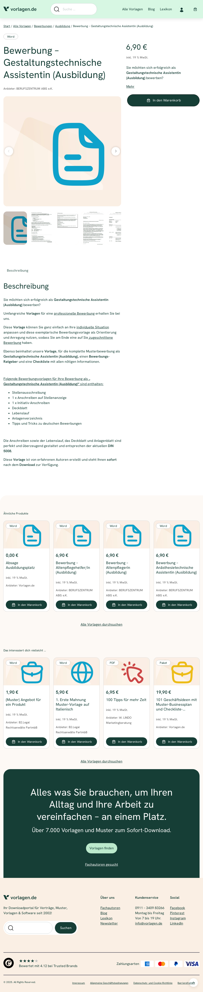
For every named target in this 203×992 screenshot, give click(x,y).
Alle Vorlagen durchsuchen (101, 624)
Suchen (66, 928)
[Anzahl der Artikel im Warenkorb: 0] (195, 9)
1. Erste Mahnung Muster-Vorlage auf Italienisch (72, 704)
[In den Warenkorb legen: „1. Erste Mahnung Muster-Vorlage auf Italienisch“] (76, 741)
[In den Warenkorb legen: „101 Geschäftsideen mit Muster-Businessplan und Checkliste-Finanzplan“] (176, 741)
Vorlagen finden (101, 848)
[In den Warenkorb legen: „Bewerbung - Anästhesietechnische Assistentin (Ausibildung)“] (176, 604)
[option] (41, 228)
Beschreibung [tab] (17, 270)
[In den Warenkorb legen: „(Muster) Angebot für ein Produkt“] (26, 741)
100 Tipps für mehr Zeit (126, 699)
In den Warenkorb (167, 100)
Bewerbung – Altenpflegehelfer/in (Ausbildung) (73, 567)
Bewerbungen (43, 26)
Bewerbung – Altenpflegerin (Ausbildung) (118, 567)
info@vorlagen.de (148, 923)
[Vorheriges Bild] (9, 151)
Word (10, 36)
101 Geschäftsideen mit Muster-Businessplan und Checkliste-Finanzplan (176, 704)
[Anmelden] (181, 9)
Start (6, 26)
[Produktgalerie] (62, 151)
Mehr (130, 86)
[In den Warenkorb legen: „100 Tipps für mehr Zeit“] (126, 741)
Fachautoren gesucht (101, 864)
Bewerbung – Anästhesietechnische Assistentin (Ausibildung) (176, 567)
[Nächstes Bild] (115, 151)
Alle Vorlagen (22, 26)
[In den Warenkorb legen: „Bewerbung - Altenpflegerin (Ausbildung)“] (126, 604)
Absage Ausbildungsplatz (20, 565)
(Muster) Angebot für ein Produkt (23, 702)
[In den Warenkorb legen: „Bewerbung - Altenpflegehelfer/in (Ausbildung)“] (76, 604)
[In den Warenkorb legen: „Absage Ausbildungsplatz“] (26, 604)
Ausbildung (62, 26)
